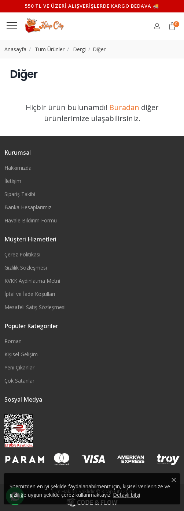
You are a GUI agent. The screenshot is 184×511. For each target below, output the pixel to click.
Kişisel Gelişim (21, 354)
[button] (172, 26)
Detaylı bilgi (126, 494)
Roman (13, 341)
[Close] (173, 479)
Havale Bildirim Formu (30, 220)
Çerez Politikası (22, 254)
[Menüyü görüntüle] (11, 25)
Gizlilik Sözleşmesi (25, 267)
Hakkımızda (18, 167)
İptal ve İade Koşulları (29, 293)
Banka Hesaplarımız (27, 207)
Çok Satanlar (19, 380)
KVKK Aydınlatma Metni (32, 280)
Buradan (124, 107)
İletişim (12, 180)
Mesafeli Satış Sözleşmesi (35, 307)
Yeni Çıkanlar (19, 367)
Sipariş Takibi (19, 194)
